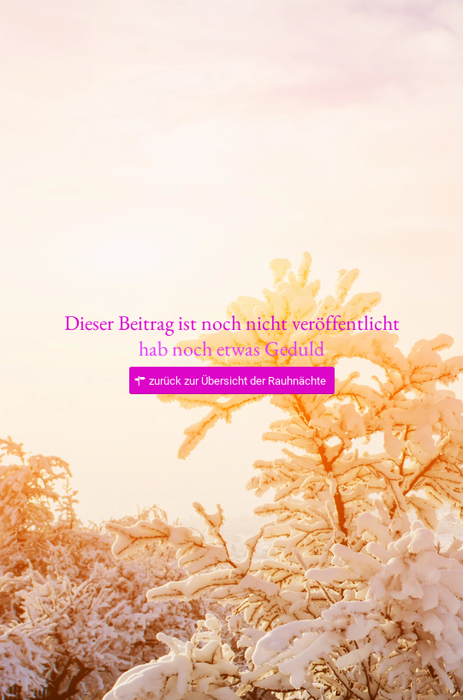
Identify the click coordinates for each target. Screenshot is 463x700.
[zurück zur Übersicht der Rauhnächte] (232, 381)
